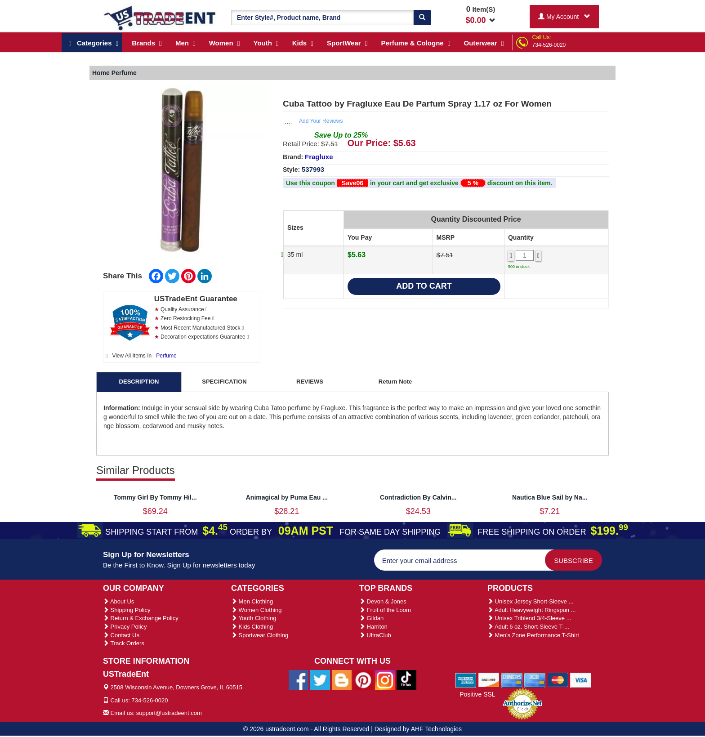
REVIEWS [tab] (309, 381)
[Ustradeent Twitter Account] (320, 679)
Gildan (371, 618)
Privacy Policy (125, 626)
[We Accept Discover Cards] (489, 679)
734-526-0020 (549, 45)
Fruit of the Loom (385, 610)
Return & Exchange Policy (140, 618)
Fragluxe (319, 157)
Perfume (166, 356)
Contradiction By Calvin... (418, 497)
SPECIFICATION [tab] (224, 381)
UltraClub (375, 635)
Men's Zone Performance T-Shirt (533, 635)
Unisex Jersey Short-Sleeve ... (530, 601)
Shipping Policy (127, 610)
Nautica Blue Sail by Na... (549, 497)
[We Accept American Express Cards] (466, 679)
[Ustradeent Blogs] (342, 679)
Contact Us (121, 635)
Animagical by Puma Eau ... (287, 497)
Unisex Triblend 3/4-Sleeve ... (529, 618)
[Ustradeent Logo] (160, 17)
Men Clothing (252, 601)
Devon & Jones (382, 601)
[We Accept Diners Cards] (511, 679)
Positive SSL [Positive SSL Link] (477, 694)
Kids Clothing (252, 626)
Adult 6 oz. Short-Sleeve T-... (528, 626)
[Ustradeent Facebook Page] (298, 679)
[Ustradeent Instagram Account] (385, 679)
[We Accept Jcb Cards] (534, 679)
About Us (118, 601)
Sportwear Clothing (259, 635)
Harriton (373, 626)
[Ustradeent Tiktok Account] (406, 679)
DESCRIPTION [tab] (139, 381)
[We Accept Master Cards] (557, 679)
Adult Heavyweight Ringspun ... (531, 610)
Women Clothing (256, 610)
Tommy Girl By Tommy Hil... (155, 497)
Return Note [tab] (395, 381)
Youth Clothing (253, 618)
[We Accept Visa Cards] (580, 679)
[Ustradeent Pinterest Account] (363, 679)
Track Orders (123, 643)
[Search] (422, 17)
